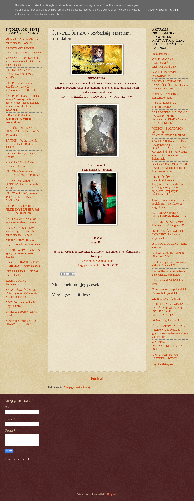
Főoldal (97, 378)
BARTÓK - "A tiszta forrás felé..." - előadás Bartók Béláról (21, 144)
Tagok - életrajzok (162, 364)
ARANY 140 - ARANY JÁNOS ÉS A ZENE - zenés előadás (22, 184)
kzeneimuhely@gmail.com (97, 260)
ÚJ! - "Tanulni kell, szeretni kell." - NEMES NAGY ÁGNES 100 (22, 197)
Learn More (157, 10)
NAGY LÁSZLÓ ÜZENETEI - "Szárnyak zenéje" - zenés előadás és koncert (23, 293)
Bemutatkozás (160, 53)
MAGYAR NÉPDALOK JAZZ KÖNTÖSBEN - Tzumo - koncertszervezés (170, 85)
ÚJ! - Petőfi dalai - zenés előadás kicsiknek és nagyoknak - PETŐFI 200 (21, 86)
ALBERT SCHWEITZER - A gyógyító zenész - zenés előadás (23, 253)
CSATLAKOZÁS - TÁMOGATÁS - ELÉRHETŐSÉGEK (164, 63)
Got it (175, 10)
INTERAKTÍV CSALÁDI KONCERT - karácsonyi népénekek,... (167, 234)
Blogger (111, 494)
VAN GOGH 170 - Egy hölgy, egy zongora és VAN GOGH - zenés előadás (23, 61)
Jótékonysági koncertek (165, 320)
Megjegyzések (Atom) (77, 387)
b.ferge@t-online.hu (88, 265)
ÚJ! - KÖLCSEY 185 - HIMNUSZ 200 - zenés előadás (19, 74)
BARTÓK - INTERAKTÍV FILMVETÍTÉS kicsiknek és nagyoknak (22, 131)
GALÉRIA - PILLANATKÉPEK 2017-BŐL (167, 346)
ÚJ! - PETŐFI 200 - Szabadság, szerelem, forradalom (19, 119)
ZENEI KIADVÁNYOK (166, 298)
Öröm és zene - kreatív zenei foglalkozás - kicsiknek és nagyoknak (168, 204)
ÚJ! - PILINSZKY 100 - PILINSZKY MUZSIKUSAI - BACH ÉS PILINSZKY (23, 210)
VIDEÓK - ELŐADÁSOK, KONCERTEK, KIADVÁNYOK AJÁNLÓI (168, 132)
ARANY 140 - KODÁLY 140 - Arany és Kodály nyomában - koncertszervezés (170, 168)
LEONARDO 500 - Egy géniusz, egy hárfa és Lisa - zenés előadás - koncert (21, 231)
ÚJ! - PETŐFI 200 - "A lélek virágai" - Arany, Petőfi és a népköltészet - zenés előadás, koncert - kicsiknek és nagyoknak (22, 102)
